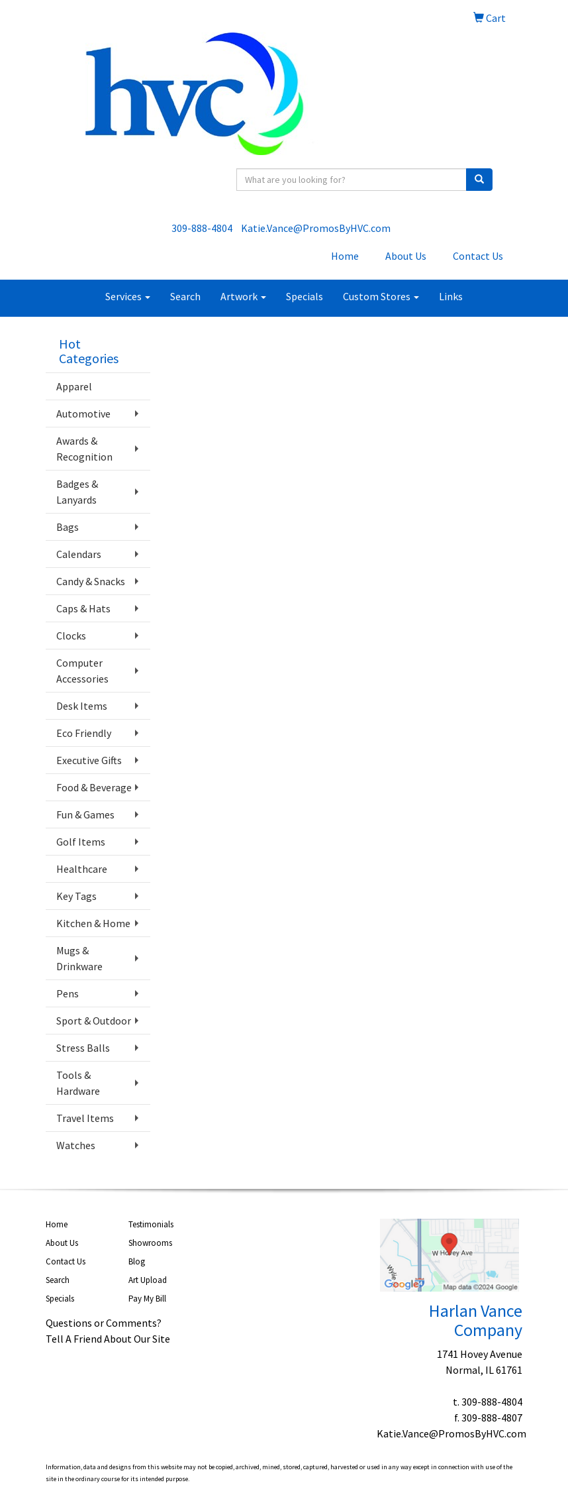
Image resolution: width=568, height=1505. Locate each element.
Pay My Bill (147, 1298)
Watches (75, 1145)
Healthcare (81, 868)
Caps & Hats (83, 608)
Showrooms (150, 1243)
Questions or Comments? (104, 1322)
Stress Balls (83, 1047)
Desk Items (81, 705)
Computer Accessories (82, 670)
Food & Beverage (94, 787)
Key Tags (76, 896)
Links (451, 296)
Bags (67, 526)
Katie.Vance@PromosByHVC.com (316, 228)
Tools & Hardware (78, 1082)
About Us (405, 255)
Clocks (71, 635)
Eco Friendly (83, 733)
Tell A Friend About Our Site (108, 1338)
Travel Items (85, 1118)
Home (345, 255)
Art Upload (147, 1280)
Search (185, 296)
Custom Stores (381, 296)
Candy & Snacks (90, 581)
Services (127, 296)
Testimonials (150, 1224)
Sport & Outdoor (93, 1020)
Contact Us (478, 255)
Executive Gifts (89, 760)
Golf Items (80, 841)
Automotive (83, 413)
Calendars (78, 554)
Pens (67, 993)
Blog (136, 1261)
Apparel (74, 386)
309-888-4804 (201, 228)
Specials (304, 296)
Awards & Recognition (84, 448)
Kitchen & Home (93, 923)
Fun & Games (85, 814)
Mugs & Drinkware (79, 958)
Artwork (243, 296)
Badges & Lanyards (77, 491)
